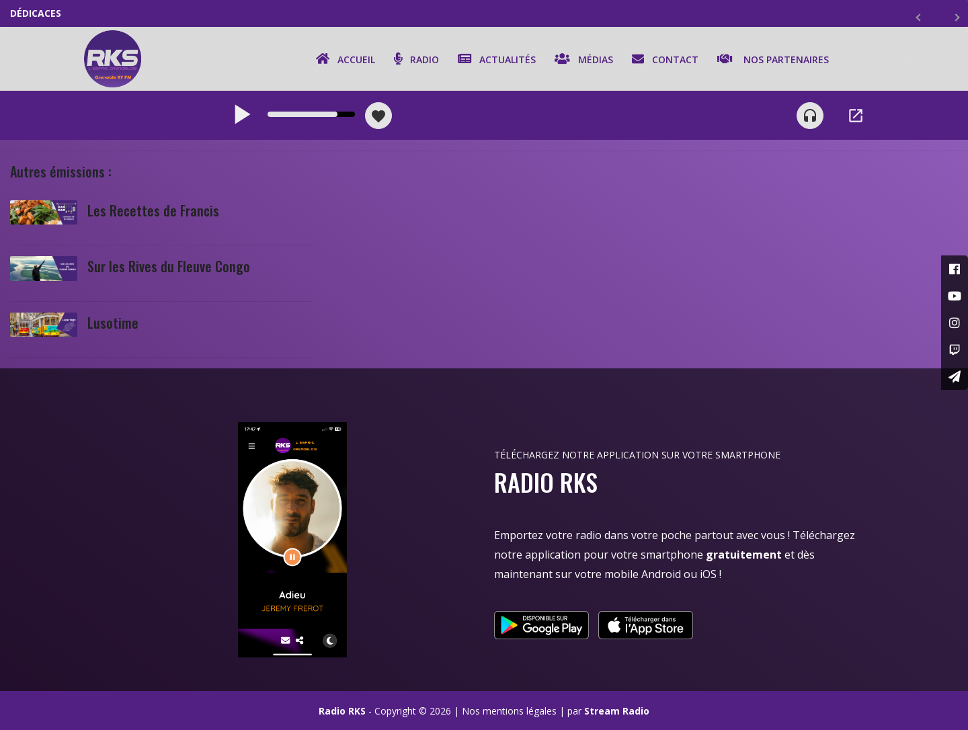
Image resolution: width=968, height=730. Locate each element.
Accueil (345, 58)
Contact (665, 58)
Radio (416, 58)
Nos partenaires (773, 58)
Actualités (497, 58)
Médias (584, 58)
